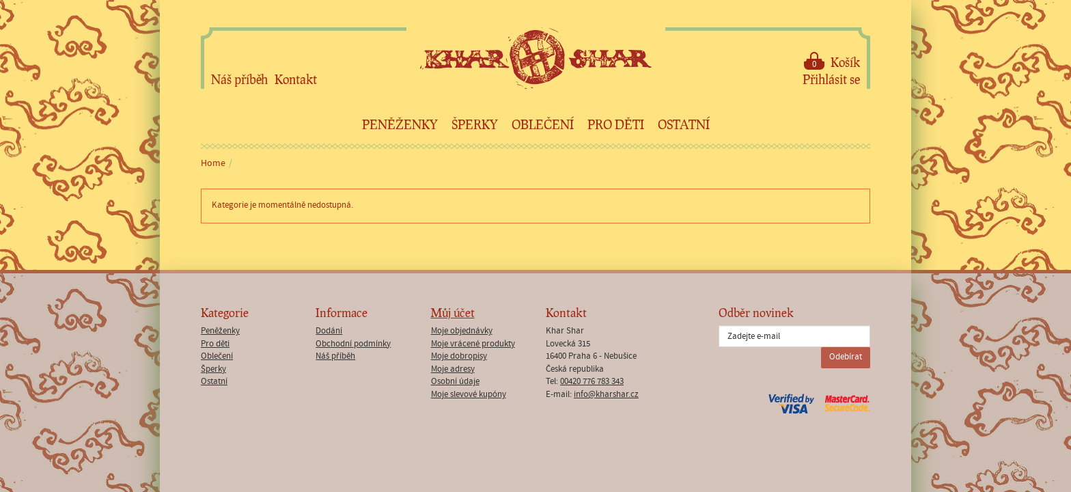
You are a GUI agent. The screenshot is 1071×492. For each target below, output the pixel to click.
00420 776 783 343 (592, 381)
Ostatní (684, 124)
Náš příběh (239, 79)
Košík (832, 61)
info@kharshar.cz (606, 394)
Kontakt (296, 79)
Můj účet (453, 312)
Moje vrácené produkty (473, 344)
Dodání (329, 331)
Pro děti (615, 124)
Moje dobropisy (459, 356)
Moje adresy (453, 369)
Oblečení (543, 124)
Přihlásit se (831, 79)
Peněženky (400, 124)
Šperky (474, 124)
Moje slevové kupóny (468, 394)
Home (213, 163)
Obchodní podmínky (353, 344)
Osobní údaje (455, 381)
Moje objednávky (461, 331)
